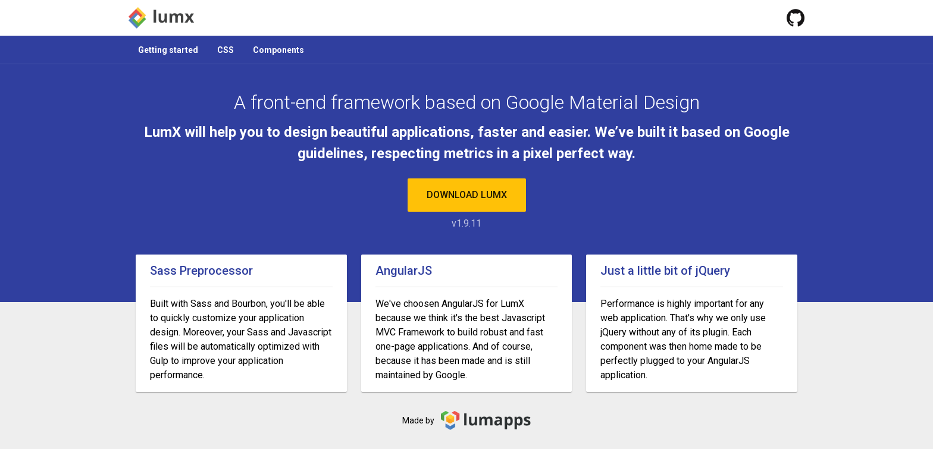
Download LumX (467, 194)
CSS (225, 50)
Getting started (168, 50)
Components (278, 50)
